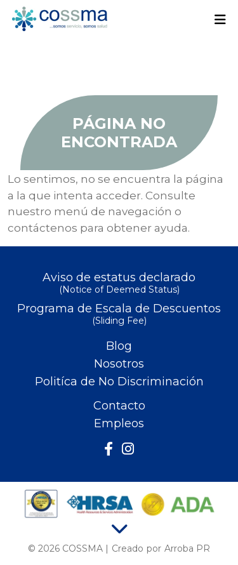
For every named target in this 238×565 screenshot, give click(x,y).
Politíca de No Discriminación (119, 381)
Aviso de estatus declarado (119, 284)
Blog (119, 346)
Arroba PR (187, 548)
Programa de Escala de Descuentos (119, 315)
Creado (127, 548)
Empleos (119, 423)
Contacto (119, 405)
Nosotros (119, 363)
